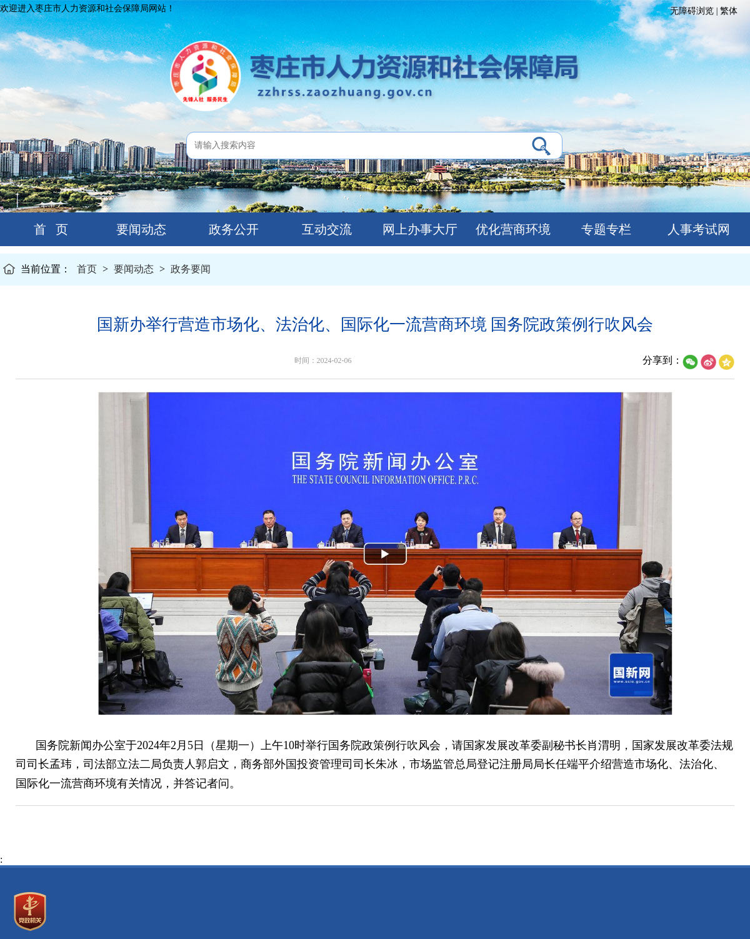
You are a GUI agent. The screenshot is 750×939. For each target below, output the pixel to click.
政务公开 (232, 229)
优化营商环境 (511, 229)
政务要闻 (191, 269)
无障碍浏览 (692, 11)
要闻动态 (139, 229)
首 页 (46, 229)
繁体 (729, 11)
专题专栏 (604, 229)
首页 (87, 269)
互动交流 (325, 229)
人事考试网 (697, 229)
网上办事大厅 (418, 229)
